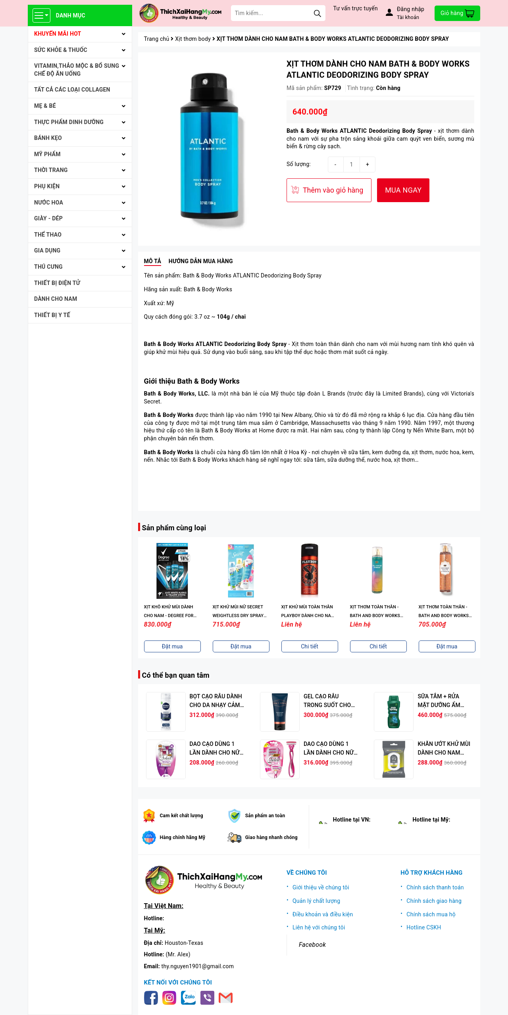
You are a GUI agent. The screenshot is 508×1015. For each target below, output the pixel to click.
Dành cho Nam (55, 299)
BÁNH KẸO (48, 138)
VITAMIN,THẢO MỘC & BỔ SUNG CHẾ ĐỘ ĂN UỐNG (76, 70)
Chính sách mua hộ (431, 914)
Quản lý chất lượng (316, 901)
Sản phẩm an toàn (265, 815)
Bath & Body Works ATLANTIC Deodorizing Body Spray (359, 131)
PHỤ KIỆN (47, 186)
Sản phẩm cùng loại (174, 528)
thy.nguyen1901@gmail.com (198, 966)
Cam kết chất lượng (181, 815)
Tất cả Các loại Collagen (72, 89)
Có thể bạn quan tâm (176, 675)
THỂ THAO (48, 234)
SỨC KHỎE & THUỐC (60, 50)
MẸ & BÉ (45, 106)
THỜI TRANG (51, 170)
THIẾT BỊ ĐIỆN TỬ (57, 283)
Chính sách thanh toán (435, 887)
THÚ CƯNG (48, 267)
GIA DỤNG (47, 250)
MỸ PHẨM (47, 154)
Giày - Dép (48, 218)
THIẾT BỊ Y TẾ (52, 315)
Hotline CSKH (423, 927)
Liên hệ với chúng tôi (318, 927)
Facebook (312, 944)
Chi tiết (309, 646)
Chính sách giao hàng (434, 901)
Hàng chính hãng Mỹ (183, 837)
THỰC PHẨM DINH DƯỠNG (69, 122)
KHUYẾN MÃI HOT (57, 34)
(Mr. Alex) (178, 954)
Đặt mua (172, 646)
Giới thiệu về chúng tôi (320, 887)
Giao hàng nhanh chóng (271, 837)
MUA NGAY (403, 190)
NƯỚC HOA (48, 202)
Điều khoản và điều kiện (322, 914)
